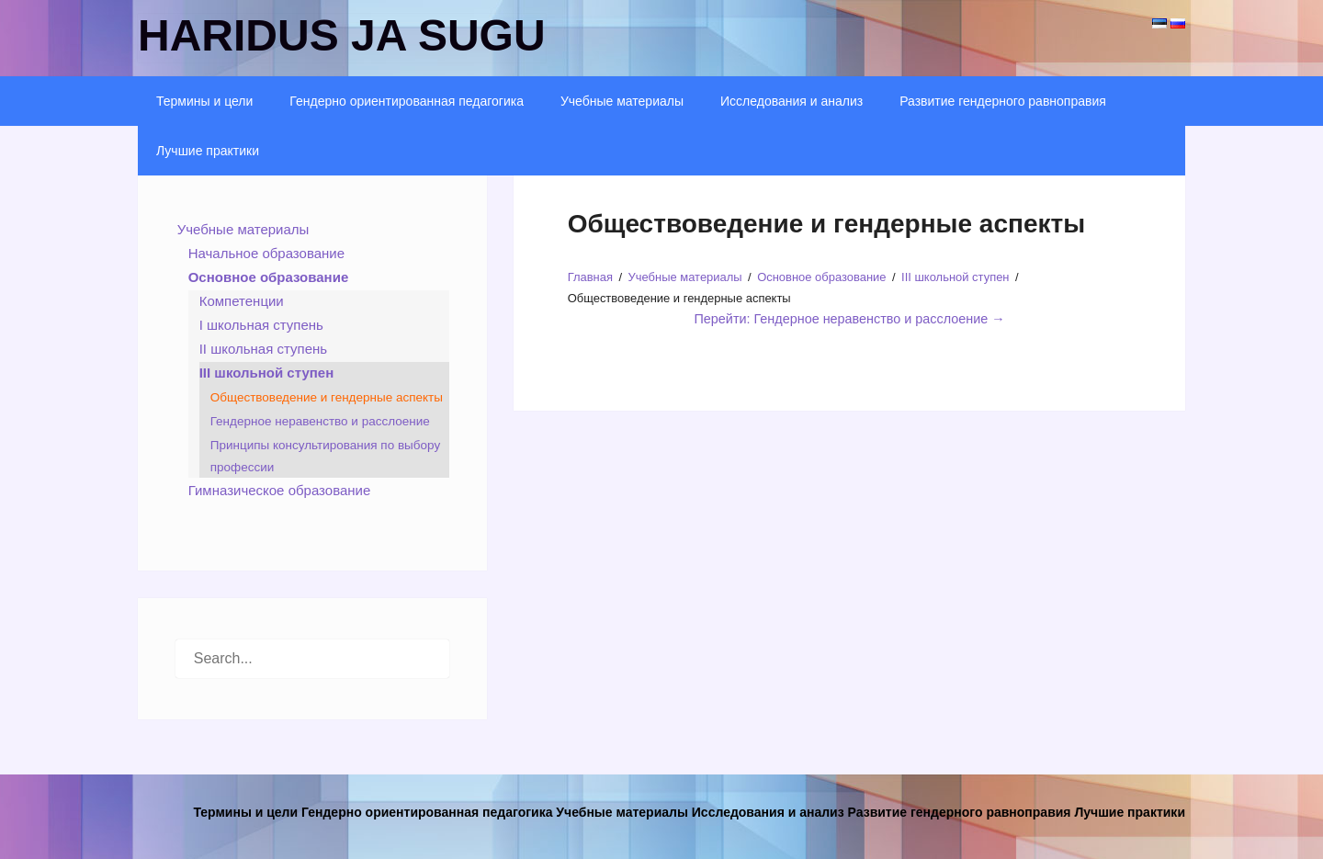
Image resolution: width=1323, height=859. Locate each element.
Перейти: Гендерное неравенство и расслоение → (850, 318)
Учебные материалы (622, 101)
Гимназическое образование (279, 490)
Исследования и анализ (791, 101)
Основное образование (268, 277)
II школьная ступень (263, 348)
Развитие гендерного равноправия (1002, 101)
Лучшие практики (207, 150)
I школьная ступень (261, 325)
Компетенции (241, 301)
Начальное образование (266, 253)
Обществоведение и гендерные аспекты (326, 397)
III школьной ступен (266, 372)
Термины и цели (204, 101)
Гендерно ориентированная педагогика (406, 101)
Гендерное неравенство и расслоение (320, 421)
